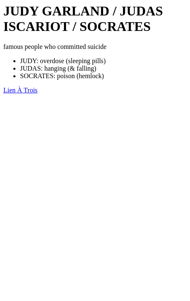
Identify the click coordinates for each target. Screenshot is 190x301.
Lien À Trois (20, 90)
